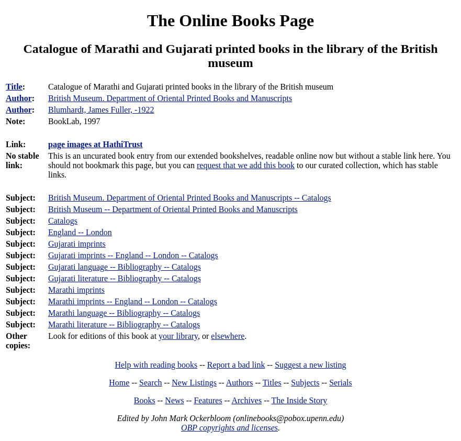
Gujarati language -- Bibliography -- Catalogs (124, 266)
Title (14, 86)
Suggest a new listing (310, 364)
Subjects (305, 382)
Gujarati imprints (77, 243)
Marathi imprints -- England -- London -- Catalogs (132, 301)
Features (208, 400)
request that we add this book (246, 165)
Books (144, 400)
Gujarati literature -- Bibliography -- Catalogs (124, 278)
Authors (239, 382)
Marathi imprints (76, 289)
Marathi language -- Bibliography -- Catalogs (124, 312)
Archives (246, 400)
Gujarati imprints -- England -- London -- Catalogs (133, 255)
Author (19, 98)
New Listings (194, 382)
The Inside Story (300, 400)
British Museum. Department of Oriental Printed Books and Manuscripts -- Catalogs (189, 197)
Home (119, 382)
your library (178, 336)
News (174, 400)
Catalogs (62, 220)
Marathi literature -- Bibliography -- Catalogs (124, 324)
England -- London (80, 232)
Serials (340, 382)
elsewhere (227, 336)
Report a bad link (236, 364)
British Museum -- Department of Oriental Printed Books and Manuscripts (173, 209)
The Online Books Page (230, 20)
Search (150, 382)
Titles (272, 382)
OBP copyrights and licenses (229, 427)
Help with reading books (156, 364)
